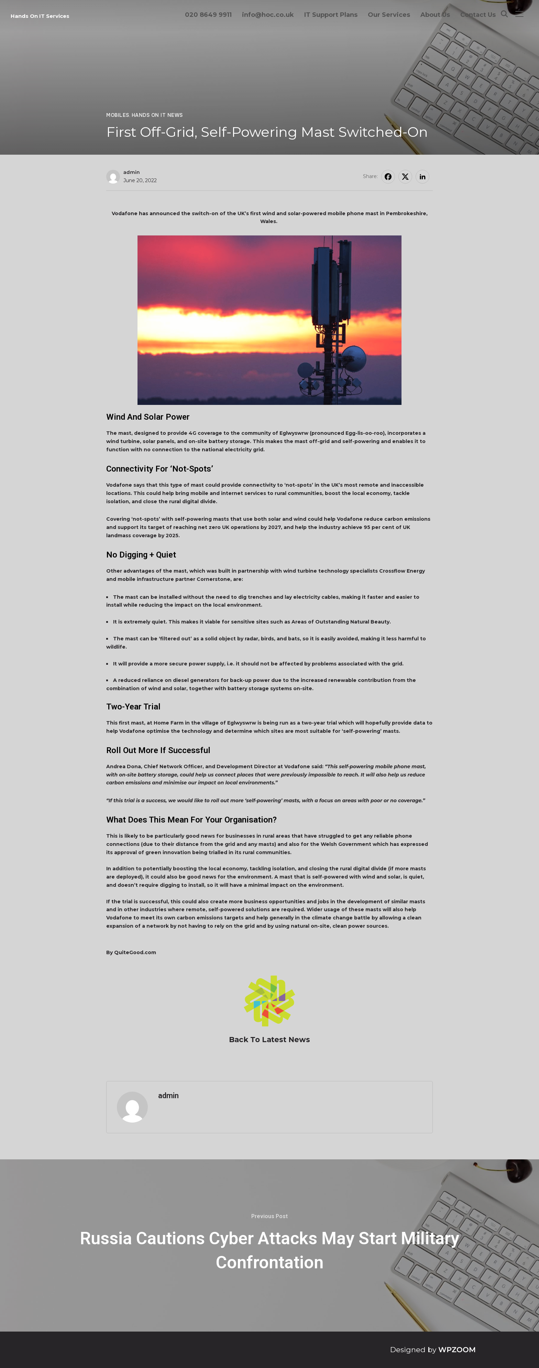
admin (131, 172)
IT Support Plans (331, 15)
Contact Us (478, 15)
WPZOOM (457, 1349)
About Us (435, 15)
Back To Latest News (269, 1039)
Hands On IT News (157, 115)
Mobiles (117, 115)
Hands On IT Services (40, 16)
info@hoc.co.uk (268, 15)
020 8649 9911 (208, 15)
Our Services (389, 15)
